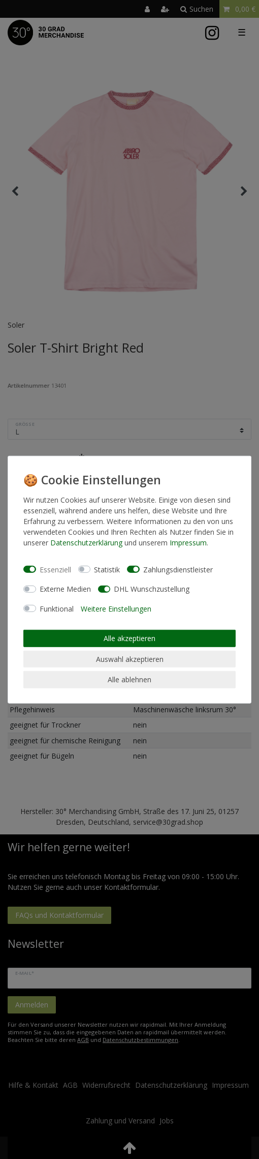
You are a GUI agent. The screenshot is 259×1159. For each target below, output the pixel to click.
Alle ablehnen (129, 679)
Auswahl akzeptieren (130, 658)
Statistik (107, 569)
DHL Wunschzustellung (151, 589)
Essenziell (55, 569)
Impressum (188, 542)
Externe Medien (65, 589)
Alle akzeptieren (129, 638)
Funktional (57, 608)
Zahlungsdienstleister (178, 569)
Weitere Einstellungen (116, 608)
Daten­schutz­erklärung (86, 542)
